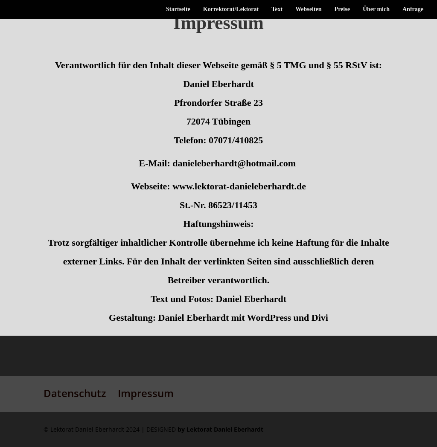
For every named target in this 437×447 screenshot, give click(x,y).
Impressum (146, 393)
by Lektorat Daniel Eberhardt (220, 429)
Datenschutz (75, 393)
